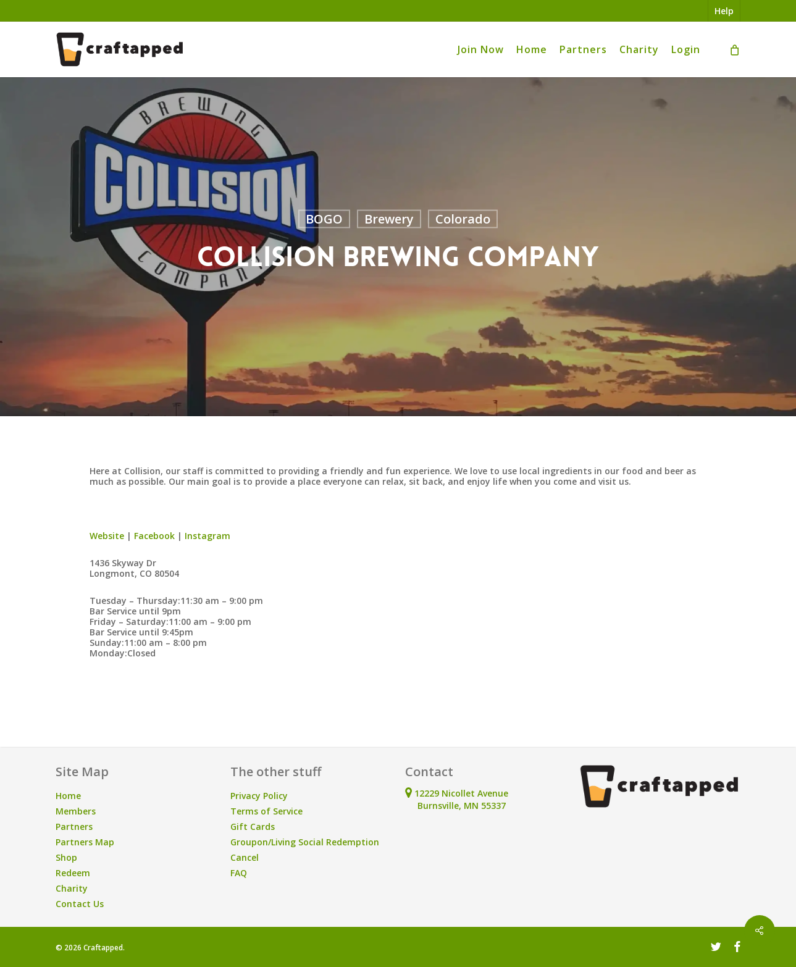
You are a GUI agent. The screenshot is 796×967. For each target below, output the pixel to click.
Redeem (73, 873)
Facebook (154, 536)
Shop (66, 857)
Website (107, 536)
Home (68, 795)
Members (76, 811)
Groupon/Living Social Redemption (304, 842)
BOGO (324, 219)
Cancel (244, 857)
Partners (74, 826)
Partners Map (85, 842)
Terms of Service (266, 811)
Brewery (389, 219)
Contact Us (80, 903)
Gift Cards (252, 826)
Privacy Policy (259, 795)
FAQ (238, 873)
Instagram (207, 536)
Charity (72, 888)
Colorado (462, 219)
